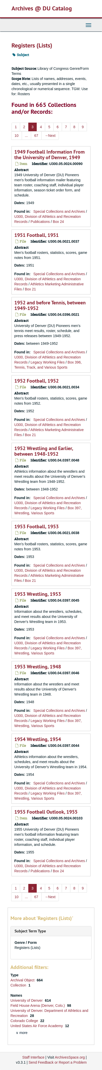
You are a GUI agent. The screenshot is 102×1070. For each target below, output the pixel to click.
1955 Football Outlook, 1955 (46, 812)
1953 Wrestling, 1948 (37, 666)
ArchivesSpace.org (70, 1057)
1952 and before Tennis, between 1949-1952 (50, 305)
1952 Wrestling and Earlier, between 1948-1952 (43, 451)
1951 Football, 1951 (36, 235)
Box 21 (30, 289)
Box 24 (58, 222)
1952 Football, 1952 (36, 380)
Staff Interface (33, 1057)
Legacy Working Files (48, 362)
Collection (18, 985)
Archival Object (22, 980)
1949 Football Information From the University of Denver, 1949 (49, 155)
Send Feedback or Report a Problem (58, 1062)
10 (17, 136)
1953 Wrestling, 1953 (37, 594)
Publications (40, 222)
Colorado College (24, 1021)
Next (50, 136)
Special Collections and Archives (59, 211)
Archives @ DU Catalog (41, 8)
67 (36, 136)
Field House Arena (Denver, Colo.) (38, 1005)
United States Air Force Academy (37, 1026)
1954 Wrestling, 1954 (37, 739)
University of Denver (27, 1000)
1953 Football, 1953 (36, 526)
